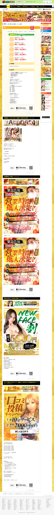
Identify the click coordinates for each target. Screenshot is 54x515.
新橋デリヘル (4, 508)
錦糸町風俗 (9, 506)
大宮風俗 (15, 507)
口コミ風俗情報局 (27, 512)
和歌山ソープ (28, 507)
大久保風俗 (15, 501)
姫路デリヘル (21, 502)
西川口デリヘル (16, 506)
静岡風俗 (33, 502)
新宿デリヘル (4, 500)
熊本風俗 (33, 499)
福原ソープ (27, 501)
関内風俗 (15, 502)
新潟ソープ (33, 500)
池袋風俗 (3, 501)
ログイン (47, 507)
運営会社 (47, 505)
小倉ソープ (39, 499)
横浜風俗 (33, 509)
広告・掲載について (49, 499)
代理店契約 (47, 500)
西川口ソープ (28, 502)
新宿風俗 (3, 499)
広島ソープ (39, 500)
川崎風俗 (39, 507)
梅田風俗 (15, 509)
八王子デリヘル (10, 501)
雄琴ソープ (27, 500)
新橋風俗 (3, 507)
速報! (38, 6)
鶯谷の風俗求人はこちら (19, 493)
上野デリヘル (15, 500)
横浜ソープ (39, 506)
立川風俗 (3, 509)
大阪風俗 (33, 501)
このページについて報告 (47, 495)
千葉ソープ (33, 506)
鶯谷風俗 (5, 493)
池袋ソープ (33, 505)
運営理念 (47, 502)
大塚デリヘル (9, 509)
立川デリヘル (9, 499)
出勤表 (19, 6)
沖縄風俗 (21, 501)
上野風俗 (15, 499)
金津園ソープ (21, 509)
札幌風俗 (21, 505)
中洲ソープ (21, 507)
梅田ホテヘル (21, 499)
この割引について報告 (30, 113)
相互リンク (47, 501)
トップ (4, 6)
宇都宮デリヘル (40, 508)
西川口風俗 (15, 505)
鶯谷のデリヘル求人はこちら (29, 493)
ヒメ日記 (32, 6)
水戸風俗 (27, 509)
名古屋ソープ (28, 506)
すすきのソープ (22, 508)
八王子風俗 (9, 500)
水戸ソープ (27, 508)
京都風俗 (33, 507)
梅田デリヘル (21, 500)
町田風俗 (9, 502)
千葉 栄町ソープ (28, 499)
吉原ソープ (21, 506)
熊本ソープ (39, 502)
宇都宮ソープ (34, 508)
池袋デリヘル (4, 502)
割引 (8, 6)
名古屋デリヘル (28, 505)
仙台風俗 (39, 505)
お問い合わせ (48, 506)
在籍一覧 (25, 6)
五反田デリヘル (10, 505)
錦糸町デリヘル (10, 507)
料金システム (13, 6)
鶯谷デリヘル (11, 493)
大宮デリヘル (15, 508)
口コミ (42, 6)
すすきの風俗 (39, 501)
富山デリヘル (39, 509)
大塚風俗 (9, 508)
